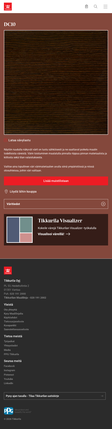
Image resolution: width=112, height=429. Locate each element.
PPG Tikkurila (11, 354)
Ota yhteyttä (10, 309)
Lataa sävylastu (19, 140)
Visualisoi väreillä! (54, 234)
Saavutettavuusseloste (16, 329)
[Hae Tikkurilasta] (96, 6)
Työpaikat (9, 341)
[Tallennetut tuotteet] (86, 7)
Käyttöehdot (10, 317)
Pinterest (9, 374)
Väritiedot (56, 204)
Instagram (9, 370)
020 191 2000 (18, 293)
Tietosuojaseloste (14, 321)
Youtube (8, 379)
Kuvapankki (10, 325)
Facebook (9, 366)
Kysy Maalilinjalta (13, 313)
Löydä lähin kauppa (23, 191)
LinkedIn (8, 383)
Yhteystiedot (11, 345)
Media (7, 350)
